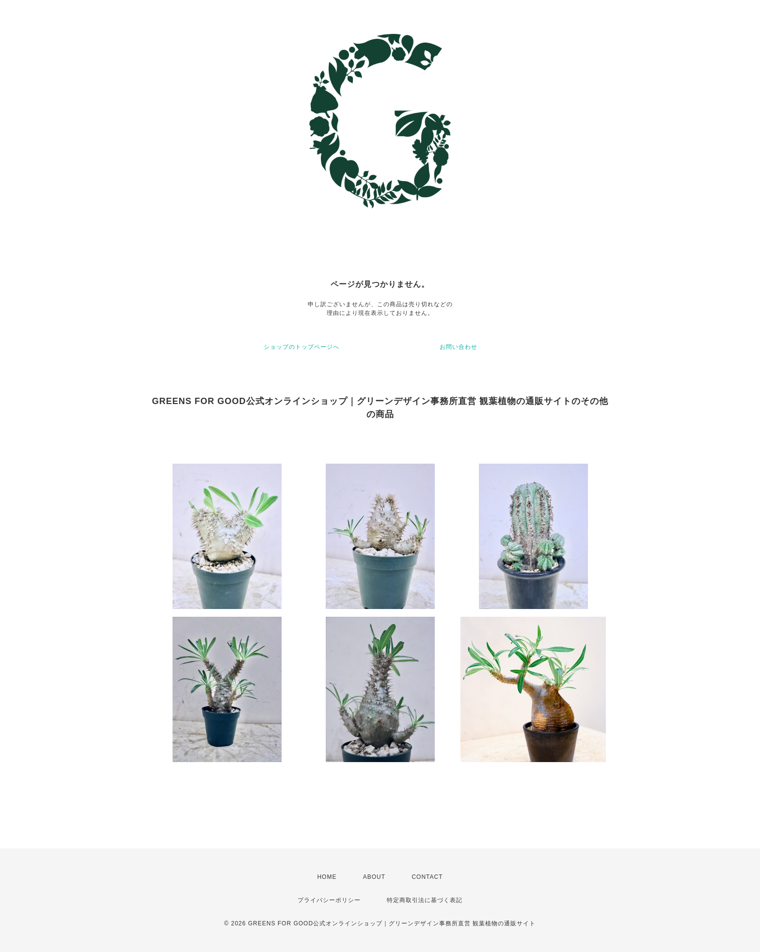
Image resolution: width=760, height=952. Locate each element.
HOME (326, 877)
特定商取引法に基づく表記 (424, 900)
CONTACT (427, 877)
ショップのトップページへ (301, 346)
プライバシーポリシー (329, 900)
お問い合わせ (458, 346)
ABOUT (374, 877)
